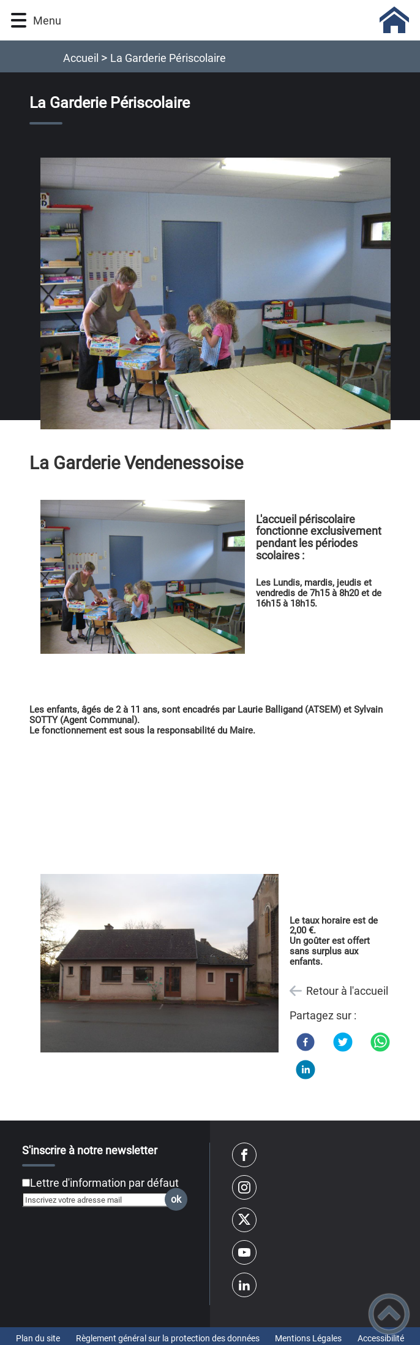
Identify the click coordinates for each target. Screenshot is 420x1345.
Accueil (81, 58)
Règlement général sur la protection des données (168, 1338)
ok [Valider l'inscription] (176, 1199)
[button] (18, 20)
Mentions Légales (308, 1338)
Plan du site (38, 1338)
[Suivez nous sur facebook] (244, 1155)
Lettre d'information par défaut (104, 1182)
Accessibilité (381, 1338)
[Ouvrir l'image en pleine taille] (221, 294)
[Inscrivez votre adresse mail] (99, 1199)
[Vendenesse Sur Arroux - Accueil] (237, 20)
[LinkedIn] (305, 1069)
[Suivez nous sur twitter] (244, 1220)
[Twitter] (342, 1042)
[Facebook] (305, 1042)
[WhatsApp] (380, 1042)
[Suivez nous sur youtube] (244, 1252)
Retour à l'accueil (347, 990)
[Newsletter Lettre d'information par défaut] (26, 1183)
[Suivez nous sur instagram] (244, 1187)
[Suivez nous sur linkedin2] (244, 1285)
